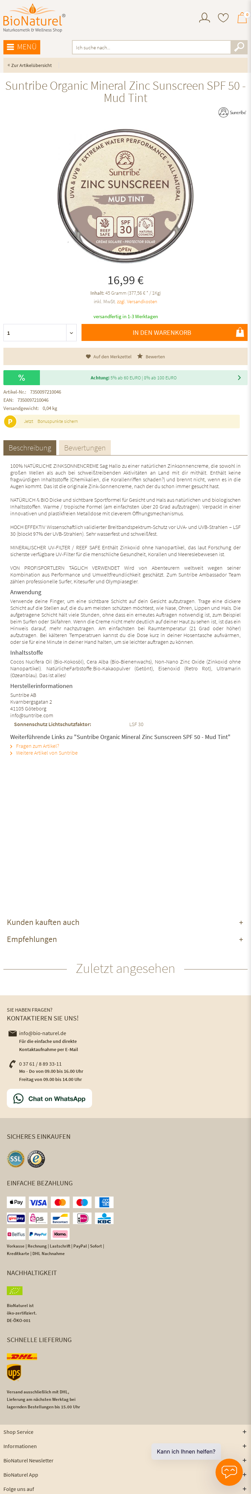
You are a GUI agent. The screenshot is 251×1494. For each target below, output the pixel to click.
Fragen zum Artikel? (34, 745)
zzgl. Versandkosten (137, 301)
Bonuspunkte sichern (58, 421)
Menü (22, 46)
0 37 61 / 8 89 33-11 (35, 1063)
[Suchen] (239, 47)
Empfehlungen (32, 939)
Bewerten (151, 356)
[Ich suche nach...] (160, 47)
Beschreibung (30, 447)
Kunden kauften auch (43, 922)
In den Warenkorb (188, 332)
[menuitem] (204, 18)
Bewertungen (85, 447)
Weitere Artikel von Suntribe (44, 752)
